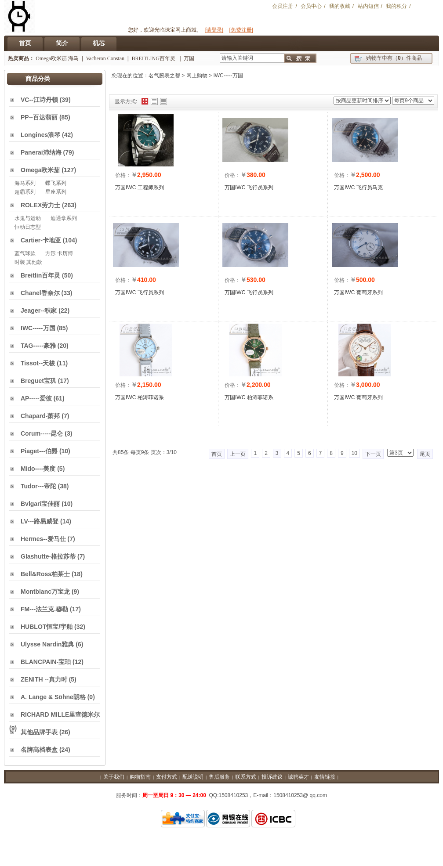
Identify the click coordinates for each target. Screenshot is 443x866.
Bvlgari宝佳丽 (40, 503)
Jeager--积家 (39, 310)
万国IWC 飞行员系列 (249, 187)
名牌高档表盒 (39, 749)
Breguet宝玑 (38, 380)
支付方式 (166, 777)
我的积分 (396, 6)
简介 (62, 43)
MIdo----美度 (38, 468)
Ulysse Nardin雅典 (47, 644)
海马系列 (25, 183)
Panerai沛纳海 (41, 152)
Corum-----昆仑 (42, 433)
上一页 (238, 454)
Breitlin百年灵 (40, 275)
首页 (25, 43)
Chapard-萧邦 (40, 415)
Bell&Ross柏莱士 (45, 573)
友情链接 (324, 777)
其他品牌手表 (39, 732)
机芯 (99, 43)
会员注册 (282, 6)
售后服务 (219, 777)
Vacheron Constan (105, 58)
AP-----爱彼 (36, 398)
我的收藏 (339, 6)
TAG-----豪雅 (38, 345)
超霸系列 (25, 192)
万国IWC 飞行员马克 (358, 187)
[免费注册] (241, 30)
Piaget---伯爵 (39, 451)
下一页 (373, 454)
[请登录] (213, 30)
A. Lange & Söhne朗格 (53, 696)
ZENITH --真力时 (44, 679)
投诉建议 (272, 777)
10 (354, 453)
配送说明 (192, 777)
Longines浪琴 (40, 134)
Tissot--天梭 (38, 363)
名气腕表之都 (164, 75)
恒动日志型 (28, 227)
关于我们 (113, 777)
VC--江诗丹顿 (39, 99)
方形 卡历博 (59, 253)
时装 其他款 (28, 262)
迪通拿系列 (64, 218)
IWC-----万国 (228, 75)
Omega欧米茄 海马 (57, 58)
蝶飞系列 (55, 183)
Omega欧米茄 (40, 169)
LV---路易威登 (39, 521)
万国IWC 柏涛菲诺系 (139, 397)
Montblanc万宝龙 (45, 591)
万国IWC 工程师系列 (139, 187)
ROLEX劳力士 (40, 205)
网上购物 (196, 75)
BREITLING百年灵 (154, 58)
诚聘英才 (298, 777)
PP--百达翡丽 (39, 117)
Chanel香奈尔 (40, 292)
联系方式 (245, 777)
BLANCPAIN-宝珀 (46, 661)
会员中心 (311, 6)
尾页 (425, 454)
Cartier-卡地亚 (41, 240)
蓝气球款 (25, 253)
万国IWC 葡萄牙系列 (358, 292)
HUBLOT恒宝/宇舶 (47, 626)
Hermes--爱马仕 (43, 538)
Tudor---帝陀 (38, 486)
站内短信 (368, 6)
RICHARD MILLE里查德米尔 (60, 714)
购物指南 (140, 777)
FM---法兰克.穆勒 (44, 609)
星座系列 (55, 192)
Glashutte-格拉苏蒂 (48, 556)
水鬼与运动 (28, 218)
